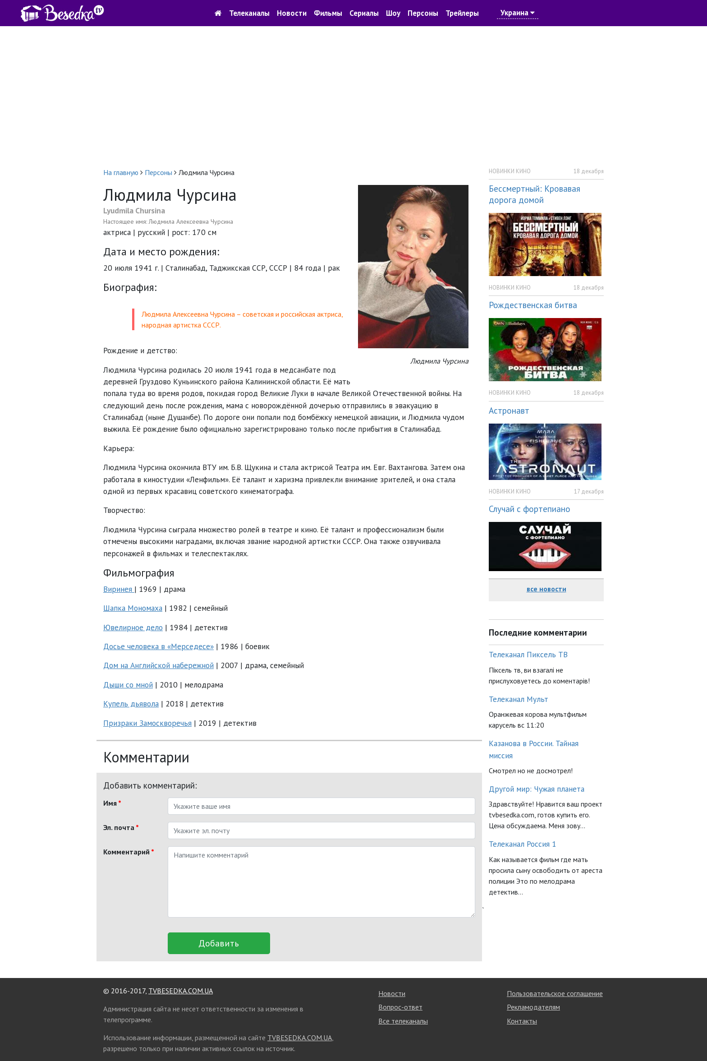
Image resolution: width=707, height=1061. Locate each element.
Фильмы (328, 13)
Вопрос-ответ (400, 1006)
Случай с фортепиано (529, 508)
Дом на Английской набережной (158, 665)
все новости (546, 588)
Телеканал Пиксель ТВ (528, 654)
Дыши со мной (128, 684)
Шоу (393, 13)
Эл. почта (121, 827)
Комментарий (128, 851)
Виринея (118, 589)
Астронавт (509, 410)
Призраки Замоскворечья (147, 723)
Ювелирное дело (133, 627)
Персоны (423, 13)
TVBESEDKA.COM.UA (180, 990)
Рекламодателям (533, 1006)
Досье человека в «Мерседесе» (158, 646)
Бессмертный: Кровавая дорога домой (534, 194)
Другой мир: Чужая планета (536, 789)
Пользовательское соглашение (555, 993)
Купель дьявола (131, 703)
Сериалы (364, 13)
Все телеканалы (403, 1020)
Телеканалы (249, 13)
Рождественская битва (533, 304)
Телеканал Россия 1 (522, 844)
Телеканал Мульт (518, 699)
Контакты (522, 1020)
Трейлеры (462, 13)
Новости (292, 13)
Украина (517, 13)
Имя (112, 802)
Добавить (218, 943)
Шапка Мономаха (132, 608)
